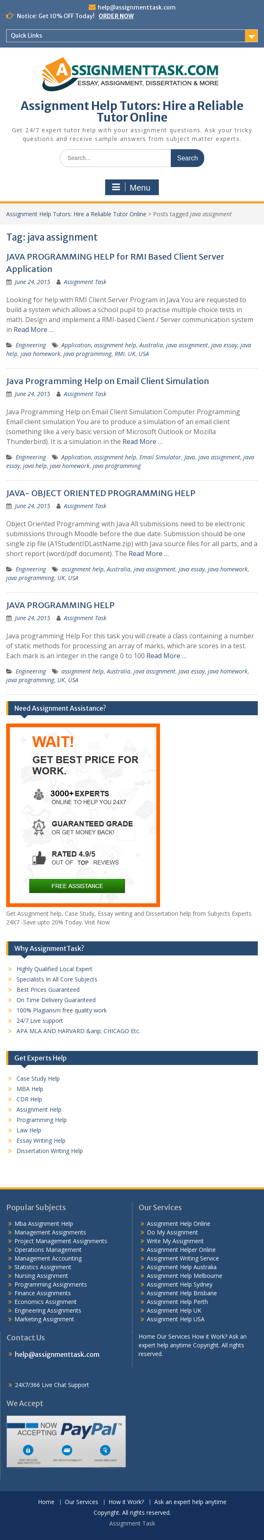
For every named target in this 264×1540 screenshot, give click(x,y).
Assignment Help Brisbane (182, 1293)
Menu (130, 187)
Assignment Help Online (178, 1223)
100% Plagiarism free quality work (61, 1010)
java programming (87, 354)
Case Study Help (38, 1078)
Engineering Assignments (47, 1310)
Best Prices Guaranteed (48, 989)
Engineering (31, 345)
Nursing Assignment (41, 1276)
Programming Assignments (50, 1284)
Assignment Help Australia (182, 1267)
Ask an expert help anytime (190, 1502)
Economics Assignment (45, 1302)
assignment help (115, 345)
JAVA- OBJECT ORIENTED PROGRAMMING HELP (101, 493)
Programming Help (41, 1120)
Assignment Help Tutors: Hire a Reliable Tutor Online (132, 111)
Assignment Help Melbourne (184, 1276)
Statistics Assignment (42, 1267)
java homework (40, 354)
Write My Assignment (175, 1241)
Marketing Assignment (44, 1319)
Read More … (34, 329)
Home (46, 1502)
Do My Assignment (172, 1232)
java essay (224, 345)
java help (35, 466)
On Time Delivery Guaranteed (56, 1000)
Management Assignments (50, 1232)
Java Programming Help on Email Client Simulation (107, 381)
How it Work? (126, 1502)
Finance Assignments (42, 1293)
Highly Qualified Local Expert (54, 969)
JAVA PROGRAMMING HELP (60, 605)
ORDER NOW (116, 16)
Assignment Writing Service (183, 1258)
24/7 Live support (39, 1020)
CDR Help (29, 1099)
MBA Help (29, 1089)
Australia (151, 345)
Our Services (81, 1502)
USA (144, 354)
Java (189, 457)
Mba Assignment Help (43, 1223)
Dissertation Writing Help (49, 1151)
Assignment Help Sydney (179, 1284)
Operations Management (48, 1249)
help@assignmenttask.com (137, 7)
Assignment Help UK (174, 1310)
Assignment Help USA (176, 1319)
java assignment (187, 345)
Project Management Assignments (60, 1241)
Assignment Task (85, 282)
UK (131, 354)
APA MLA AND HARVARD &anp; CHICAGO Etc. (78, 1031)
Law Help (28, 1130)
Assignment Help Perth (177, 1302)
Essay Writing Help (41, 1140)
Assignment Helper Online (181, 1249)
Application (76, 345)
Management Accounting (48, 1258)
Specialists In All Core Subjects (56, 979)
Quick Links (26, 35)
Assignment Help (38, 1109)
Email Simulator (160, 457)
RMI (120, 354)
